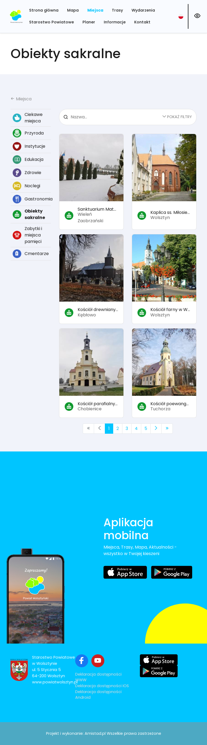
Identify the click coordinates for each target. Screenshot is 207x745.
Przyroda (28, 133)
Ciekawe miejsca (28, 117)
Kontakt (142, 22)
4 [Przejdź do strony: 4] (136, 428)
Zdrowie (27, 172)
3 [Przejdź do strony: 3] (127, 428)
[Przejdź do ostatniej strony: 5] (167, 428)
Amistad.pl (95, 733)
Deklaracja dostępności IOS (102, 685)
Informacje (115, 22)
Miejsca (95, 10)
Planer (88, 22)
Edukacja (28, 159)
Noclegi (26, 186)
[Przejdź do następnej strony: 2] (156, 428)
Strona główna (43, 10)
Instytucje (29, 146)
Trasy (117, 10)
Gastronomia (32, 199)
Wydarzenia (143, 10)
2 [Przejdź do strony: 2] (117, 428)
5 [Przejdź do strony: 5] (145, 428)
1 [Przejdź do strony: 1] (109, 428)
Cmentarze (31, 253)
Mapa (73, 10)
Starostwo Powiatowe (51, 22)
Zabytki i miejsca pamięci (27, 235)
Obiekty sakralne (29, 214)
